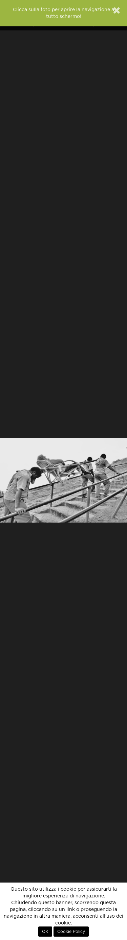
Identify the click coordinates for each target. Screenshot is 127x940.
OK (45, 932)
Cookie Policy (71, 932)
